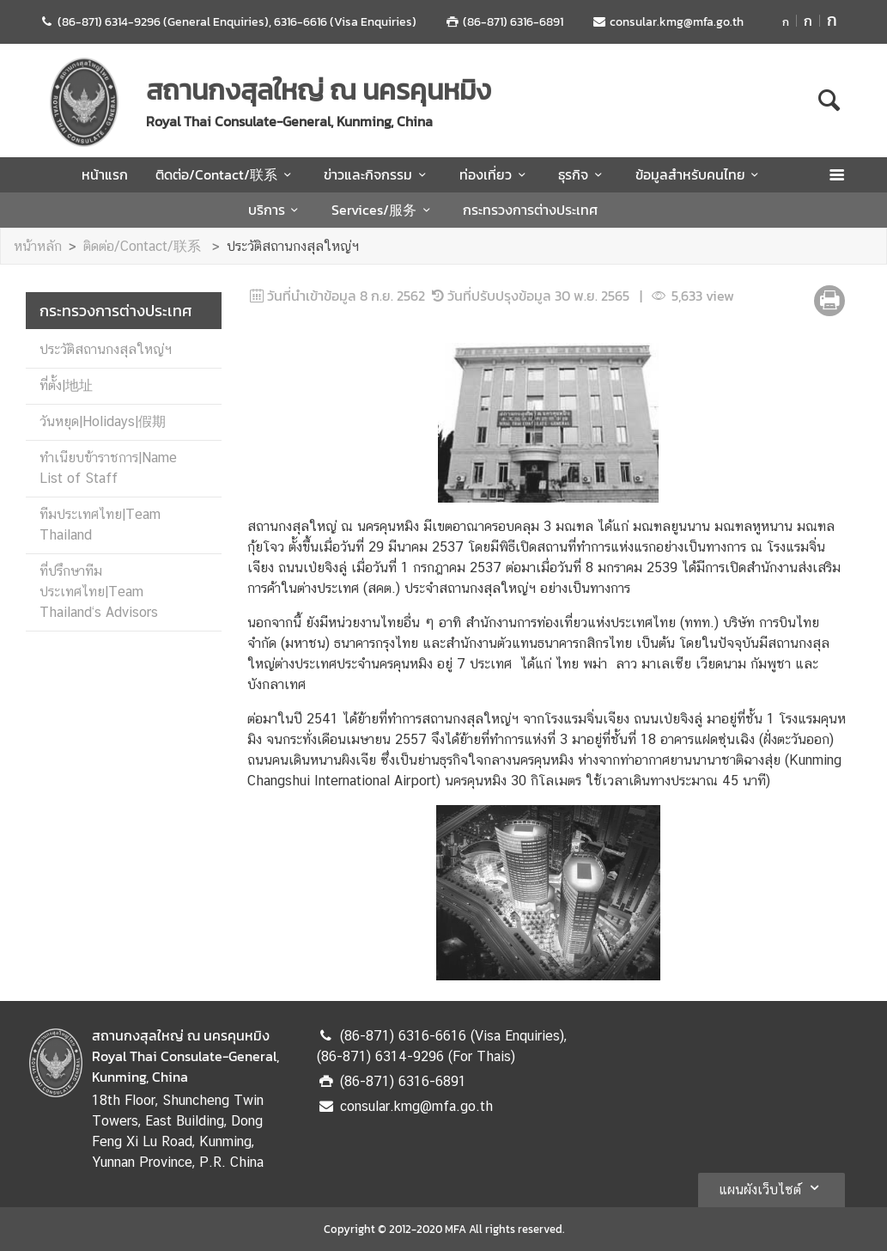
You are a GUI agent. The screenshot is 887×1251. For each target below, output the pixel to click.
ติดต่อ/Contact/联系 (225, 174)
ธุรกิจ (582, 174)
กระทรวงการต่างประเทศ (530, 209)
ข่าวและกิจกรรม (377, 174)
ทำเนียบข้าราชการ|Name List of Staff (108, 467)
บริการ (276, 209)
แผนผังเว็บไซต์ (771, 1187)
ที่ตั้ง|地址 (66, 385)
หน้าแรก (105, 174)
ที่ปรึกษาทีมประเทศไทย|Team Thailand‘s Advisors (98, 591)
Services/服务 (383, 209)
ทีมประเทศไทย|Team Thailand (100, 524)
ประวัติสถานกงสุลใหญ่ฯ (293, 246)
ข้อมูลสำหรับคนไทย (699, 174)
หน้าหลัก (38, 246)
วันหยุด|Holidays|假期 (102, 421)
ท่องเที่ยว (495, 174)
